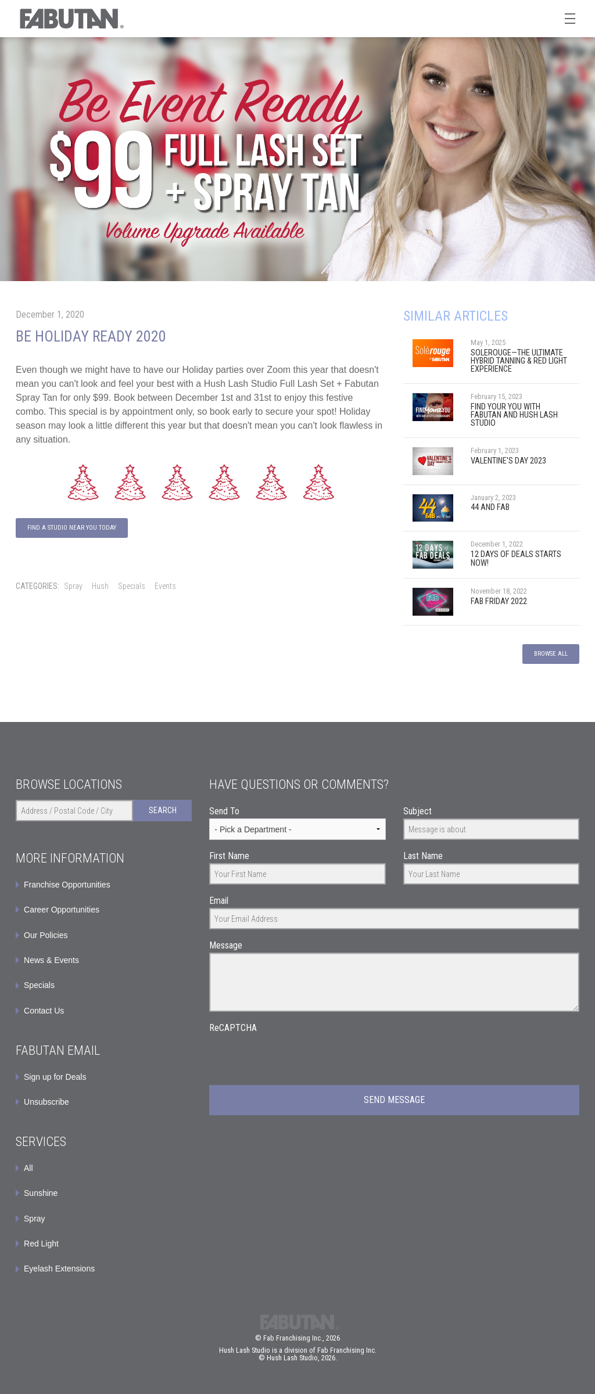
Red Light (41, 1243)
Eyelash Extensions (59, 1268)
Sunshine (41, 1193)
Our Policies (45, 935)
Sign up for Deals (55, 1077)
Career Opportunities (61, 909)
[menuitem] (104, 1076)
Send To (224, 811)
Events (165, 586)
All (28, 1168)
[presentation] (297, 1057)
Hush (100, 586)
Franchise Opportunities (67, 884)
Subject (417, 811)
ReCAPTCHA (233, 1027)
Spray (73, 586)
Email (218, 900)
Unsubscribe (46, 1101)
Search (163, 810)
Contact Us (44, 1010)
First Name (229, 855)
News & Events (51, 960)
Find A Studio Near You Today (71, 527)
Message (225, 945)
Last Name (423, 855)
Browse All (551, 654)
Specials (131, 586)
